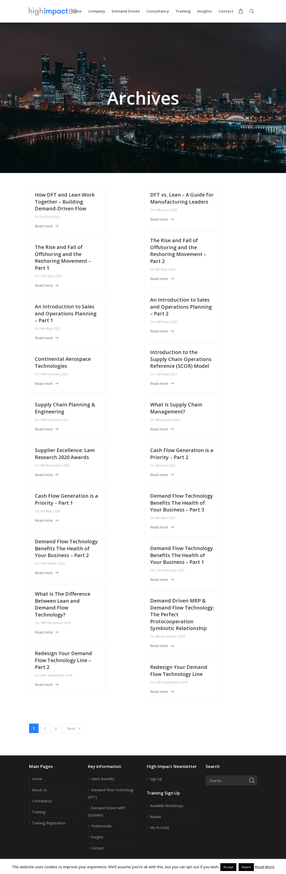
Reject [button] (246, 867)
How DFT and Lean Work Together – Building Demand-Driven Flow (65, 201)
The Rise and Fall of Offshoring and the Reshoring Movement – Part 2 (178, 251)
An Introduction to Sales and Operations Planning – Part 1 (66, 313)
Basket (155, 816)
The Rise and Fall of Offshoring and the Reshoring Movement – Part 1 (63, 257)
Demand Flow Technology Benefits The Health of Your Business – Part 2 (66, 548)
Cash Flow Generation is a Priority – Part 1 (66, 499)
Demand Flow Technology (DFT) (111, 794)
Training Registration (49, 823)
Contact (97, 848)
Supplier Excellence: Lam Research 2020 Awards (65, 454)
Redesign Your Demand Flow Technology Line (178, 670)
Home (37, 778)
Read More (264, 866)
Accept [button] (228, 867)
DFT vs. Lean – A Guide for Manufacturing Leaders (182, 198)
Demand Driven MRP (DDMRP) (106, 812)
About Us (39, 790)
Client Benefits (103, 778)
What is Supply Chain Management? (176, 408)
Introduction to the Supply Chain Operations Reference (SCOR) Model (181, 359)
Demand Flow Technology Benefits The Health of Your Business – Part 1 (181, 555)
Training (38, 812)
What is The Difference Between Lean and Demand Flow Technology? (62, 604)
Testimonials (101, 826)
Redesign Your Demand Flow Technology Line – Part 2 (63, 660)
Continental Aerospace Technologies (63, 362)
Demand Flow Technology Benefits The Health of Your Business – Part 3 (181, 502)
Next (73, 728)
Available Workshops (166, 805)
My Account (159, 827)
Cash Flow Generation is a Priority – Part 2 (181, 454)
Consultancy (42, 801)
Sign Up (156, 778)
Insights (97, 837)
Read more (44, 226)
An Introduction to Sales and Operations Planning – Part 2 (181, 306)
